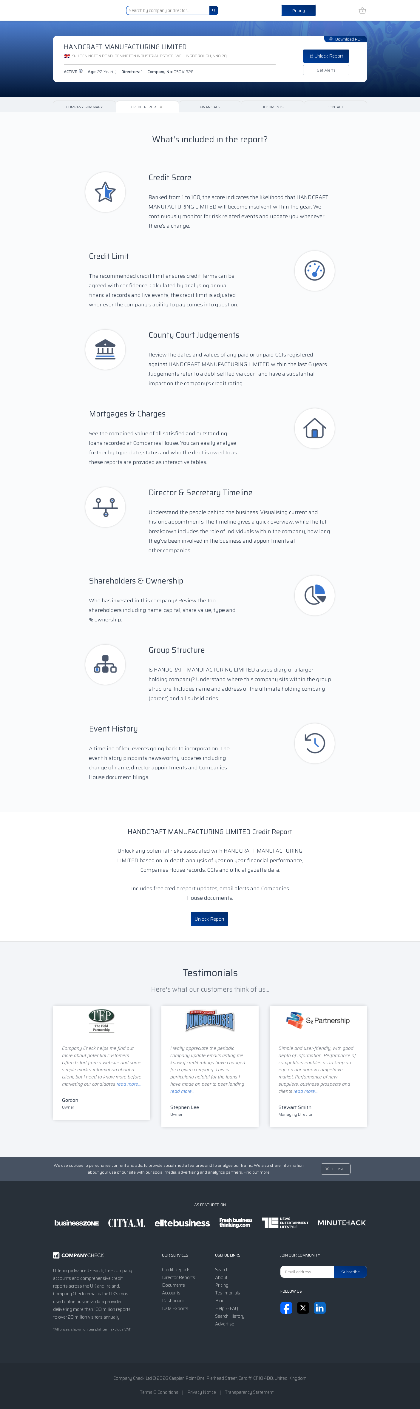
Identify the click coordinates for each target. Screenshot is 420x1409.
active (73, 72)
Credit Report (147, 107)
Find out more (257, 1172)
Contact (335, 107)
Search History (229, 1316)
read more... (129, 1084)
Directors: (132, 71)
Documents (273, 107)
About (221, 1277)
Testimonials (227, 1293)
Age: (102, 71)
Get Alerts (326, 70)
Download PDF (345, 39)
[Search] (213, 10)
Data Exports (175, 1308)
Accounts (171, 1293)
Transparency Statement (249, 1392)
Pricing (298, 10)
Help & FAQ (226, 1308)
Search (221, 1269)
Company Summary (84, 107)
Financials (210, 107)
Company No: (170, 71)
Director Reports (178, 1277)
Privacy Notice (201, 1392)
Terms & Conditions (159, 1392)
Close (338, 1169)
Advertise (224, 1324)
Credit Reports (176, 1269)
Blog (220, 1300)
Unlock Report (326, 56)
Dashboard (173, 1300)
